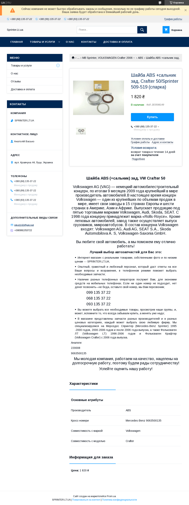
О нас (70, 41)
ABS (140, 57)
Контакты (88, 41)
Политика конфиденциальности (119, 499)
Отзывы (16, 81)
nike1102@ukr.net (24, 224)
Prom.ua (111, 496)
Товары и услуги (42, 41)
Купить (152, 117)
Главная (16, 41)
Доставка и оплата (117, 41)
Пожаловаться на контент (86, 499)
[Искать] (142, 29)
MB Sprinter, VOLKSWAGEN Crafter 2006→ (108, 57)
